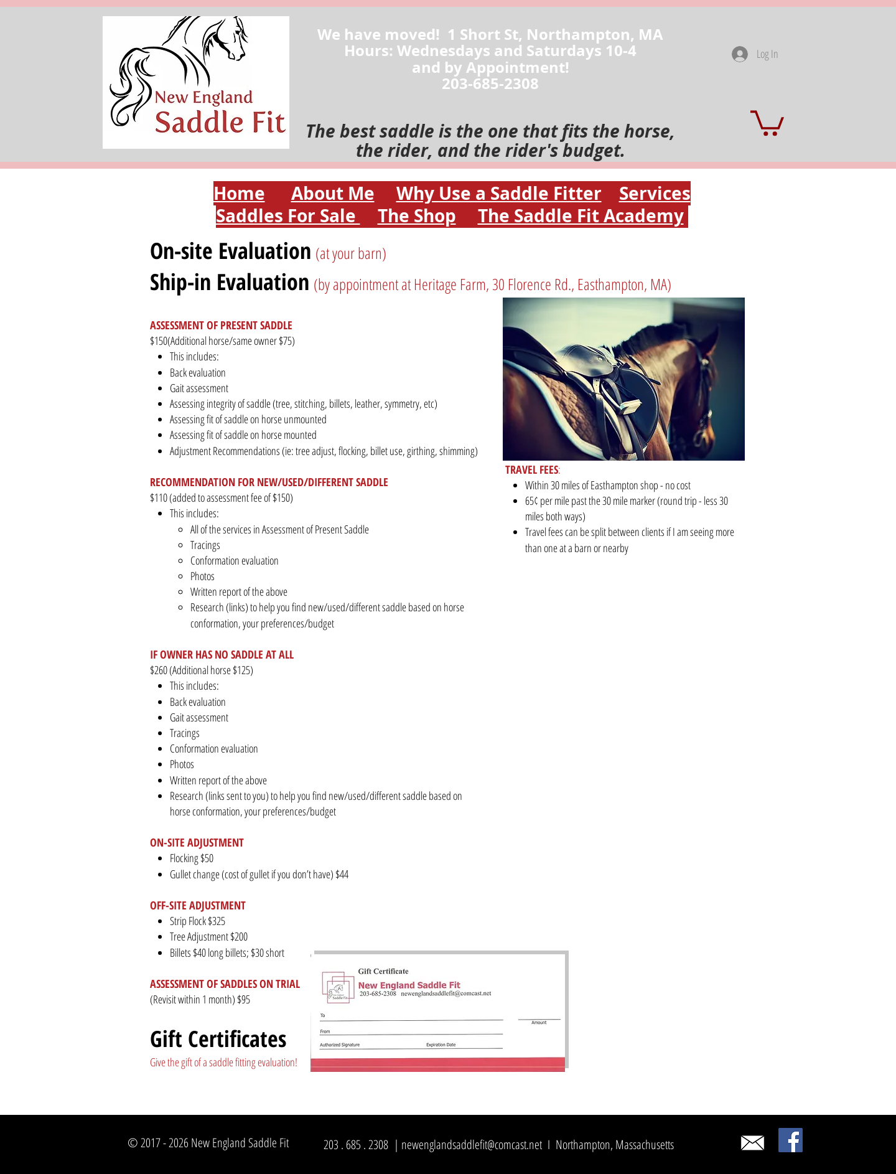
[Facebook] (790, 1140)
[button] (767, 122)
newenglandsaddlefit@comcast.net (471, 1144)
